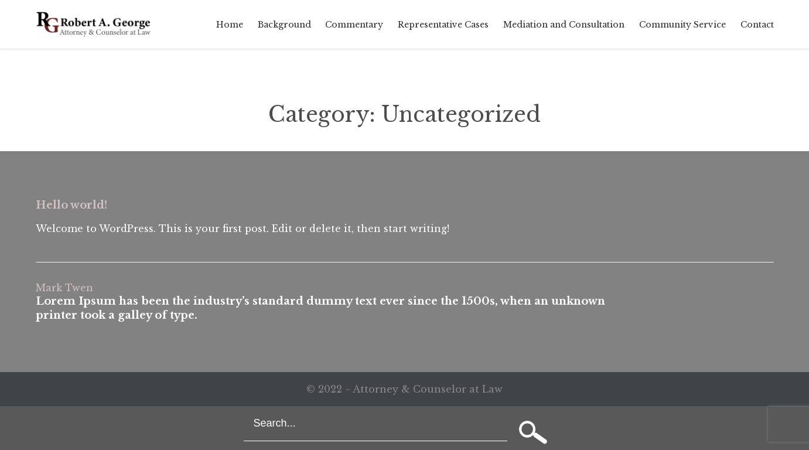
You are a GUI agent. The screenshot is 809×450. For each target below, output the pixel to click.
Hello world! (71, 205)
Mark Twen (64, 288)
